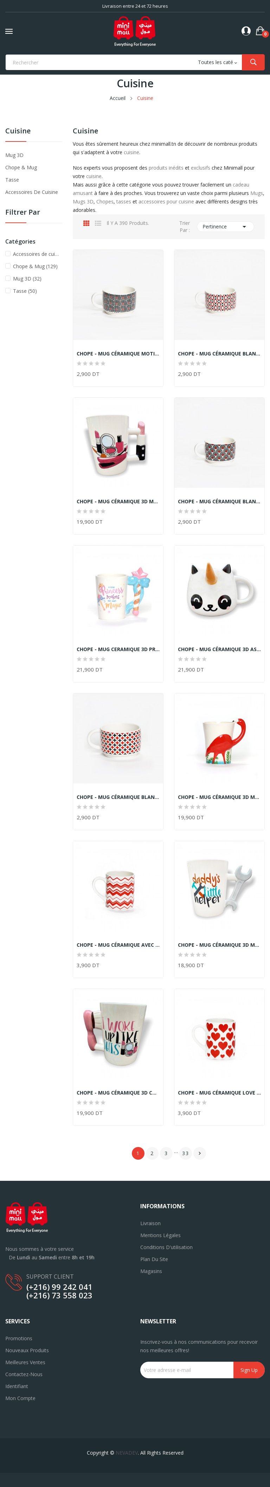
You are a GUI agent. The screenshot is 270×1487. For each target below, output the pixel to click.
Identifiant (16, 1386)
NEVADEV (127, 1452)
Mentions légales (160, 1235)
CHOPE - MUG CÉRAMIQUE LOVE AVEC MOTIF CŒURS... (219, 1093)
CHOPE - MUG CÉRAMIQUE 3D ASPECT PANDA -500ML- (219, 649)
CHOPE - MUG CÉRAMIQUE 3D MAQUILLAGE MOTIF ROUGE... (118, 501)
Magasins (151, 1271)
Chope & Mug (21, 167)
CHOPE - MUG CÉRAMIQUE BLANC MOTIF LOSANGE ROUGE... (219, 354)
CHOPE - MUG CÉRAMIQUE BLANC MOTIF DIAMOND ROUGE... (118, 797)
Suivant (200, 1153)
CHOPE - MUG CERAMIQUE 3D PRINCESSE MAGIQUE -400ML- (118, 649)
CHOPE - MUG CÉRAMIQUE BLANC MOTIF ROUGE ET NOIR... (219, 501)
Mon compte (20, 1398)
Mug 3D (14, 155)
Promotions (18, 1338)
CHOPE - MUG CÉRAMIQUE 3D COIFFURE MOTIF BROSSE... (118, 1093)
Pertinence (225, 226)
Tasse (12, 179)
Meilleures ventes (25, 1362)
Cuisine (18, 131)
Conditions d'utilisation (166, 1247)
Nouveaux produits (27, 1350)
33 (185, 1153)
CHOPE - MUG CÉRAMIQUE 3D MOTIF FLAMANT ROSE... (219, 797)
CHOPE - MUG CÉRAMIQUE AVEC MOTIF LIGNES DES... (118, 945)
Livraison (150, 1223)
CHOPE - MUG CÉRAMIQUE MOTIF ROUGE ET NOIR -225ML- (118, 354)
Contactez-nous (24, 1374)
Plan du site (154, 1259)
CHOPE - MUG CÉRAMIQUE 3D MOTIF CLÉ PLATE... (219, 945)
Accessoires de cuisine (31, 192)
